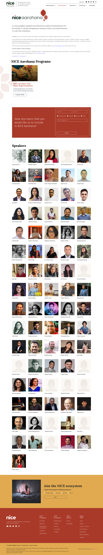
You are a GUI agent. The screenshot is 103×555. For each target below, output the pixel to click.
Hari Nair (14, 279)
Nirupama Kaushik (65, 317)
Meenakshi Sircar (32, 317)
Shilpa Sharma (81, 393)
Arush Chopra (80, 202)
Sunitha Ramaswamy (34, 431)
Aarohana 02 (23, 56)
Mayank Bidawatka (17, 317)
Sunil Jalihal (15, 431)
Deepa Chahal (64, 240)
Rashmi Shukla (64, 355)
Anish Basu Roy (32, 183)
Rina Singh (79, 355)
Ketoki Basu (48, 279)
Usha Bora (79, 431)
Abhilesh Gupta (32, 164)
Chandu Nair (15, 240)
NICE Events (73, 5)
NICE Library (83, 5)
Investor (70, 116)
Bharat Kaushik (81, 221)
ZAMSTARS (94, 549)
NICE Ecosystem (51, 5)
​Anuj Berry (14, 202)
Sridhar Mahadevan (50, 412)
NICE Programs (62, 5)
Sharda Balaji (31, 393)
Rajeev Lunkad (48, 355)
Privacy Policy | (25, 545)
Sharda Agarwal (16, 393)
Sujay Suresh (80, 412)
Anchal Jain (80, 164)
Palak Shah (15, 336)
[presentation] (69, 127)
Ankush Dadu (80, 183)
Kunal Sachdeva (81, 279)
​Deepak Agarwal (81, 240)
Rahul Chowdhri (32, 355)
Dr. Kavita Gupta (49, 260)
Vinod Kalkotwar (32, 450)
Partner (78, 116)
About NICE (92, 5)
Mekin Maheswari (49, 317)
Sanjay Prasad (48, 374)
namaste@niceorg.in (60, 46)
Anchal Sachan (16, 183)
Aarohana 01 (15, 56)
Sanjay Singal (64, 374)
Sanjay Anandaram (33, 374)
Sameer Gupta (16, 374)
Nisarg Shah (80, 317)
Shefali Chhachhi (65, 393)
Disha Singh (31, 260)
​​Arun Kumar (64, 202)
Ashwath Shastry (32, 221)
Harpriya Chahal (32, 279)
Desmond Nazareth (17, 260)
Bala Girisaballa (65, 221)
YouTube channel (41, 53)
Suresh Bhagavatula (66, 431)
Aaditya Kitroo (16, 164)
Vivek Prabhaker (65, 450)
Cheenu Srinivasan (33, 240)
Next (55, 497)
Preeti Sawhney (81, 336)
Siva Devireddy (16, 412)
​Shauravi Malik (48, 393)
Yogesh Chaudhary (82, 450)
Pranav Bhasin (48, 336)
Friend (84, 116)
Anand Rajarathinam (66, 164)
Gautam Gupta (65, 260)
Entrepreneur (62, 116)
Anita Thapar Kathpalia (51, 183)
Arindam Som (48, 202)
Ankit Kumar (64, 183)
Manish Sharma (65, 298)
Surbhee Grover (49, 431)
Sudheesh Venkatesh (66, 412)
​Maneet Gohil (48, 298)
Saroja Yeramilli (81, 374)
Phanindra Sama (32, 336)
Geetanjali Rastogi (82, 260)
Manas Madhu (32, 298)
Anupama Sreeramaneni (34, 202)
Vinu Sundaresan (49, 450)
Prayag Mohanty (65, 336)
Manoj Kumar (80, 298)
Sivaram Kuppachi (33, 412)
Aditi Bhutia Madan (50, 164)
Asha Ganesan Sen (17, 221)
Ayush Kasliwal (48, 221)
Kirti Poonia (64, 279)
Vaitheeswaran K (16, 450)
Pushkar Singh (15, 355)
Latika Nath (15, 298)
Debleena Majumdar (50, 240)
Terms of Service (33, 545)
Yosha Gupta (15, 469)
